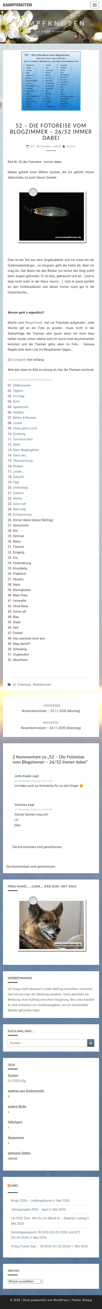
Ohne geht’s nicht (24, 428)
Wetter (17, 498)
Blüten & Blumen (24, 418)
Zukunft (18, 477)
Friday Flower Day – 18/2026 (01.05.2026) (40, 1246)
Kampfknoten (17, 5)
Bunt (16, 401)
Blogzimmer (35, 323)
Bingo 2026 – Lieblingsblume (31, 1200)
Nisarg (87, 1300)
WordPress (61, 1300)
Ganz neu (19, 455)
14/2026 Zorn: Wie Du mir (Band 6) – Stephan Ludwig (48, 1218)
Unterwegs (20, 487)
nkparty (21, 360)
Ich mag (18, 396)
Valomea (20, 805)
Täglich (18, 391)
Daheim (18, 493)
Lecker (17, 423)
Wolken (18, 466)
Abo (14, 1185)
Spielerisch (20, 407)
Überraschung (23, 461)
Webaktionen (42, 684)
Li (14, 360)
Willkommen (21, 385)
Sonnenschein (22, 439)
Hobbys (18, 412)
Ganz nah (19, 504)
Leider (17, 471)
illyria (71, 146)
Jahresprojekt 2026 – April (29, 1209)
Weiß (16, 444)
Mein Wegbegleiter (26, 450)
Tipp (16, 482)
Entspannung (22, 514)
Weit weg (19, 509)
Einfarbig (19, 434)
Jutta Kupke (23, 776)
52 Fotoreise (22, 684)
